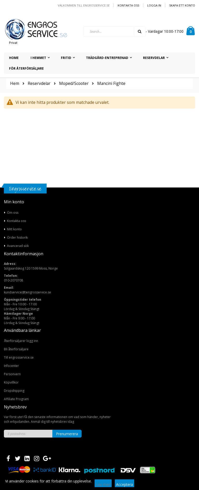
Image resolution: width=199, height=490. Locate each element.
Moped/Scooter (74, 84)
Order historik (17, 237)
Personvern (12, 374)
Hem (14, 83)
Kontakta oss (128, 5)
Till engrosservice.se (19, 357)
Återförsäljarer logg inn (21, 341)
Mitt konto (14, 229)
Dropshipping (14, 390)
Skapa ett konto (182, 5)
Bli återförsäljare (16, 349)
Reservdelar (39, 84)
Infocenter (11, 366)
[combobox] (114, 31)
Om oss (12, 212)
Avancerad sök (18, 246)
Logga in (154, 5)
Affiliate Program (16, 399)
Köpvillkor (11, 382)
